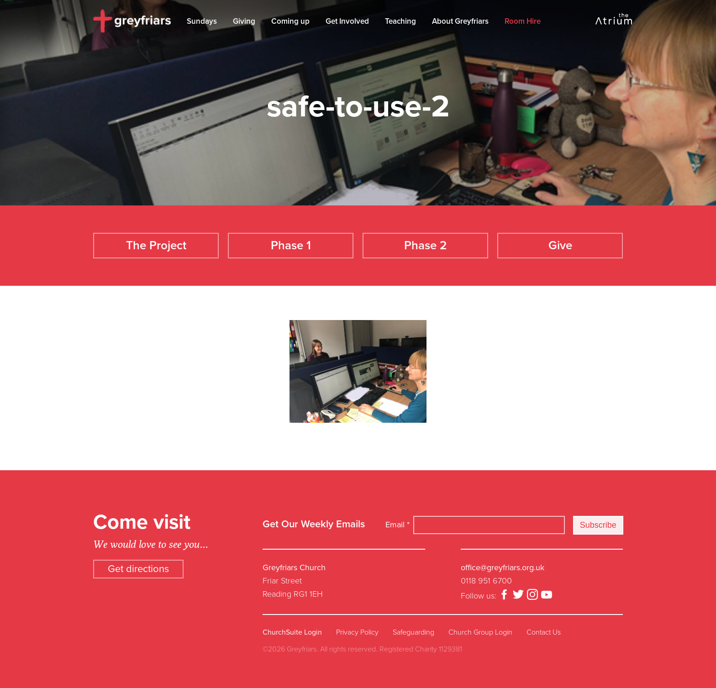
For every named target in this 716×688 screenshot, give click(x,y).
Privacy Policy (357, 632)
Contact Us (543, 632)
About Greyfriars (460, 21)
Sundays (202, 21)
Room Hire (523, 21)
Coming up (290, 21)
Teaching (400, 21)
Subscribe (598, 525)
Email (397, 525)
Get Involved (347, 21)
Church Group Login (480, 632)
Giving (244, 21)
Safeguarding (413, 632)
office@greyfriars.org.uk (502, 567)
